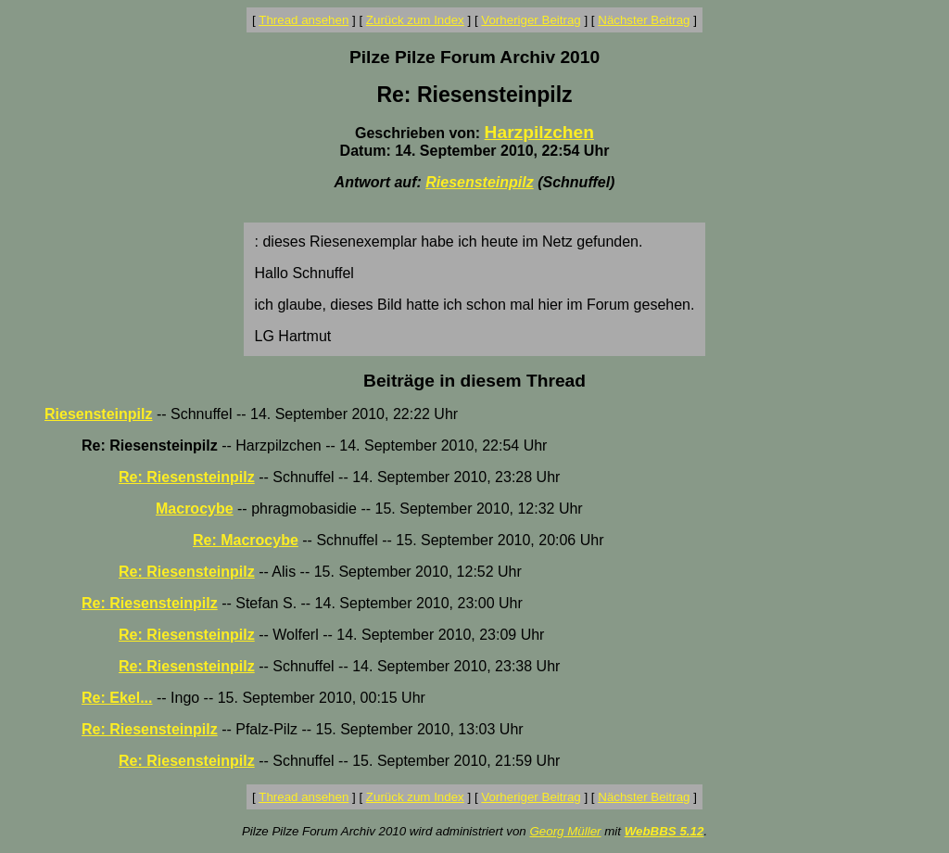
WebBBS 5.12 (664, 831)
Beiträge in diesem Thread (474, 380)
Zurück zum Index (415, 20)
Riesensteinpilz (479, 182)
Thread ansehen (303, 20)
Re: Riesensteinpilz (187, 477)
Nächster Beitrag (644, 20)
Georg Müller (565, 831)
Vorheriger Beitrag (530, 20)
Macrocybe (195, 508)
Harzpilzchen (539, 132)
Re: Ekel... (117, 698)
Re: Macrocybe (245, 540)
